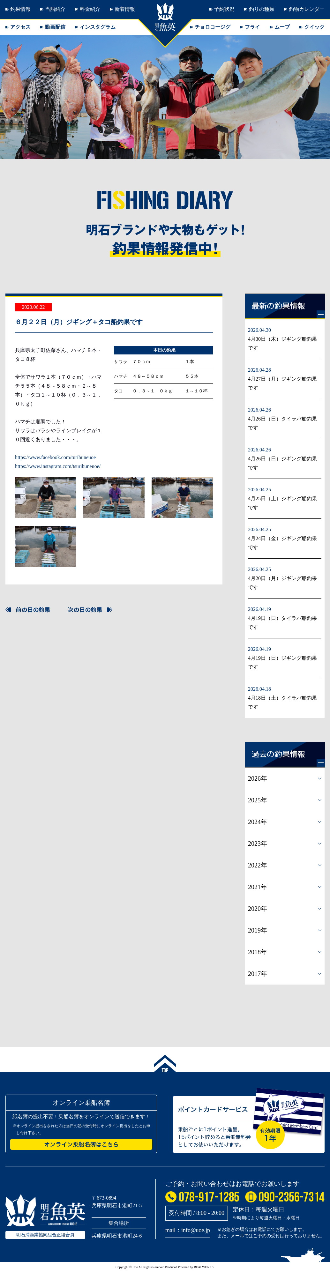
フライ (252, 27)
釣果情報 (20, 9)
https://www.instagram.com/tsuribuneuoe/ (58, 466)
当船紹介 (55, 9)
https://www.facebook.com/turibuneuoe (55, 457)
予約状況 (224, 9)
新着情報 (125, 9)
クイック (314, 27)
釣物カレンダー (307, 9)
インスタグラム (98, 27)
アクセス (20, 27)
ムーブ (282, 27)
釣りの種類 (261, 9)
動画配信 (55, 27)
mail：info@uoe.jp (187, 1230)
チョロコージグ (212, 27)
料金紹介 (90, 9)
